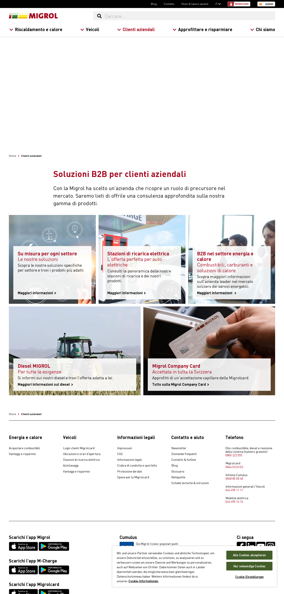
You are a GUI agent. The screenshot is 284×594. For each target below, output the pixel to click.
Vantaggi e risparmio (22, 454)
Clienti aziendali (136, 29)
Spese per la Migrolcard (133, 477)
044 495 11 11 (234, 490)
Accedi (269, 4)
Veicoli (89, 29)
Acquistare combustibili (24, 448)
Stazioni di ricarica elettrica (81, 460)
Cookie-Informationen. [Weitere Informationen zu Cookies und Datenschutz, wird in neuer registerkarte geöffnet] (143, 581)
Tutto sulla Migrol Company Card (180, 384)
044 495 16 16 (234, 501)
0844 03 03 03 (234, 467)
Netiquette (178, 477)
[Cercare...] (189, 15)
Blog (154, 4)
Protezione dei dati (129, 471)
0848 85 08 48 (234, 478)
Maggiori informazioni (37, 293)
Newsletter (178, 448)
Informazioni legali (129, 460)
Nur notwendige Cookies (249, 566)
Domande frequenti (184, 454)
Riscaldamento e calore (35, 29)
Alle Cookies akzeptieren (249, 555)
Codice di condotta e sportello (137, 465)
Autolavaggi (71, 465)
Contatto (169, 4)
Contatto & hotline (183, 460)
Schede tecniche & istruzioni (190, 483)
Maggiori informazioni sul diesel (45, 384)
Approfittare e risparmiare (202, 29)
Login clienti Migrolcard (79, 448)
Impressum (124, 448)
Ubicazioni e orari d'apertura (82, 454)
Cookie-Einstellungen (249, 577)
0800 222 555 (233, 455)
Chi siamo (262, 29)
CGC (120, 454)
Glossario (177, 471)
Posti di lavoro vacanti (194, 4)
